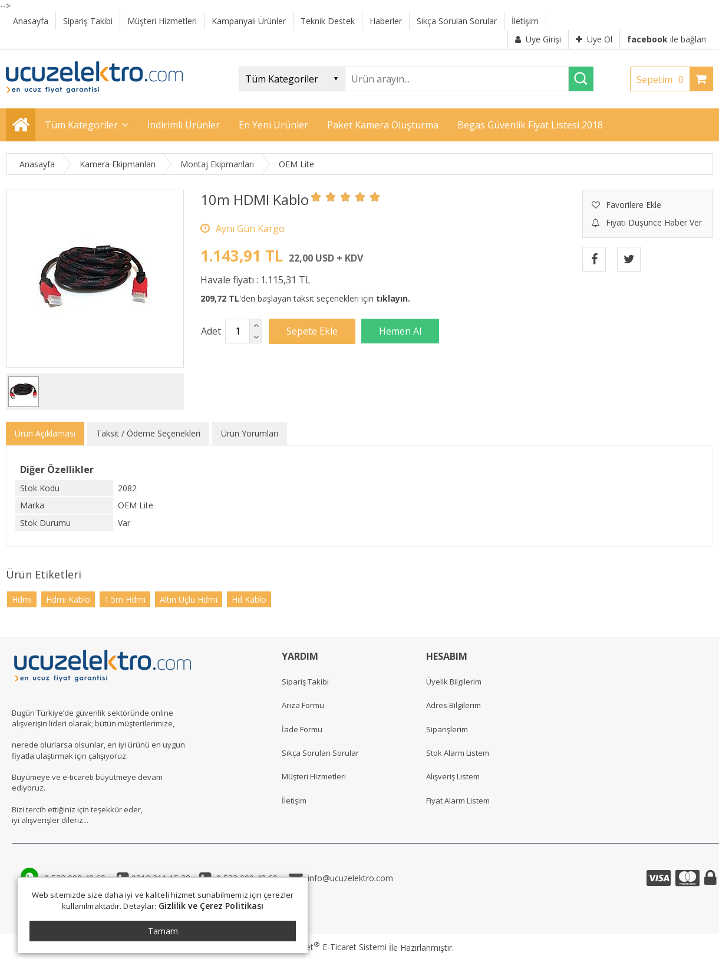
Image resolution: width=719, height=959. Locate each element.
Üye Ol (594, 39)
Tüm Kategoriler (81, 124)
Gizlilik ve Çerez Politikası (211, 905)
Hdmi (22, 599)
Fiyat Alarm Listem (458, 800)
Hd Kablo (249, 599)
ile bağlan (666, 39)
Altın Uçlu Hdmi (188, 599)
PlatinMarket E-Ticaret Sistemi (326, 947)
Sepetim (663, 79)
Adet (211, 331)
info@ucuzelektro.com (348, 878)
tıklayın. (393, 298)
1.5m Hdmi (125, 599)
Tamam (163, 931)
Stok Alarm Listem (457, 753)
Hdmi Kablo (68, 599)
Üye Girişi (538, 39)
